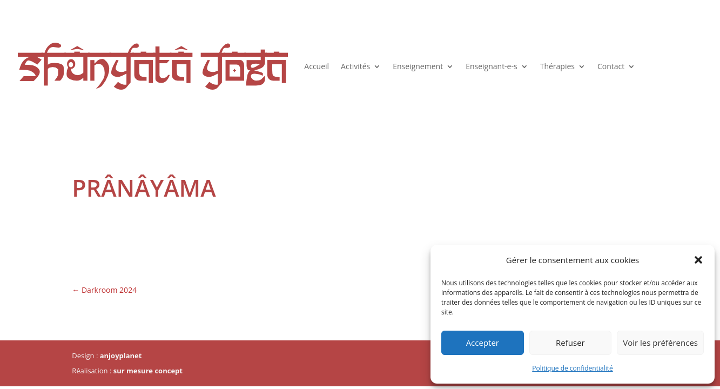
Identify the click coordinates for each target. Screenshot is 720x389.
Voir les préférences (660, 342)
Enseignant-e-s (491, 66)
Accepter (482, 342)
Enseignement (418, 66)
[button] (698, 259)
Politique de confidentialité (572, 368)
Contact (610, 66)
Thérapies (557, 66)
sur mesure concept (148, 370)
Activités (355, 66)
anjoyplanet (121, 355)
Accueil (316, 66)
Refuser (570, 342)
